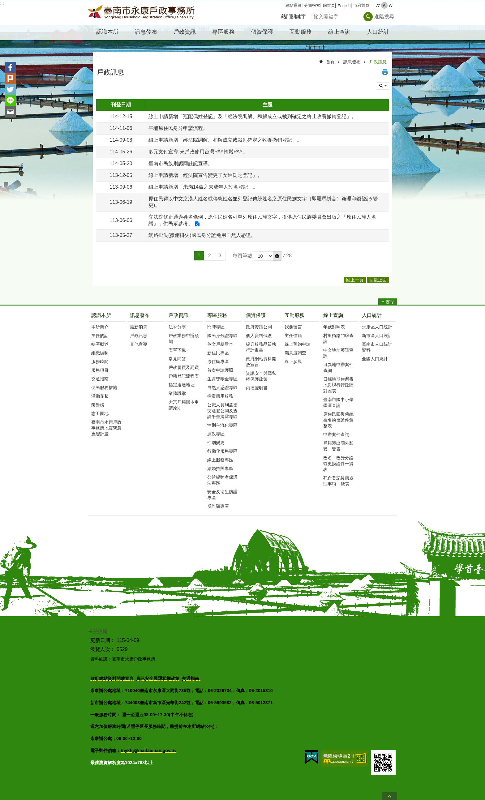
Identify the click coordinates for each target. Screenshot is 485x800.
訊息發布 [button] (146, 32)
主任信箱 (293, 335)
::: (2, 3)
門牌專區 (216, 326)
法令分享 (177, 326)
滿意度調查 (295, 352)
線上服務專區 (220, 459)
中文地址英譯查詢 (338, 353)
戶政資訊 (178, 315)
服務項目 (100, 370)
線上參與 (293, 361)
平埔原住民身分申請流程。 (178, 128)
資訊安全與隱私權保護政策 (261, 376)
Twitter (10, 89)
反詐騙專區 (218, 506)
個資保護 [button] (262, 32)
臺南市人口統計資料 (377, 347)
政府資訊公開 (259, 326)
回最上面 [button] (378, 279)
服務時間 (100, 361)
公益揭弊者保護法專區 (222, 480)
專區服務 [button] (223, 32)
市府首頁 (361, 5)
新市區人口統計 (377, 335)
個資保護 (256, 315)
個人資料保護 (259, 335)
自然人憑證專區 (222, 387)
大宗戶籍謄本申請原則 (184, 405)
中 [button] (384, 5)
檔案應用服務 (220, 396)
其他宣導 (138, 344)
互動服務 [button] (301, 32)
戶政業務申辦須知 (184, 338)
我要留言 (293, 326)
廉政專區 (216, 433)
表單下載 (177, 350)
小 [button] (378, 5)
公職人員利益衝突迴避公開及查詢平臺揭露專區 (222, 410)
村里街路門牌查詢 (338, 338)
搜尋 (316, 15)
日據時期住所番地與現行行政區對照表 (338, 385)
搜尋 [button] (368, 16)
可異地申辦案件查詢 (338, 367)
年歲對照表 (334, 326)
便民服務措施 (104, 387)
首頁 (330, 61)
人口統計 (372, 315)
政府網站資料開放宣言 (261, 361)
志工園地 (100, 413)
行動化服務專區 (222, 451)
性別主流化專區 (222, 425)
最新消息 (138, 326)
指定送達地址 (182, 384)
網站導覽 (293, 5)
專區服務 (217, 315)
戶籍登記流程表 (184, 376)
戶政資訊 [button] (185, 32)
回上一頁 (354, 279)
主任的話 (100, 335)
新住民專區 (218, 352)
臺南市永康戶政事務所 (142, 12)
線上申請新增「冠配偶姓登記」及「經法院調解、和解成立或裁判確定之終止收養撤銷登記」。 (252, 116)
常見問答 (177, 358)
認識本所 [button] (107, 32)
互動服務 (294, 315)
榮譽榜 (97, 404)
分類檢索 (312, 5)
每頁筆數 (242, 255)
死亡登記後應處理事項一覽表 (338, 481)
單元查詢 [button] (383, 86)
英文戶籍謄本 (220, 344)
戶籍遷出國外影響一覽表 (338, 446)
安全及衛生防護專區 (222, 494)
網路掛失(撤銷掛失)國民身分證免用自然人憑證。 (202, 235)
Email (10, 112)
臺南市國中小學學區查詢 (338, 402)
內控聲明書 (257, 387)
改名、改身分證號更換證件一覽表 (338, 463)
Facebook (10, 67)
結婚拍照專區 (220, 468)
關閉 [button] (390, 301)
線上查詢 (333, 315)
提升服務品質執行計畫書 (261, 347)
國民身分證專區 (222, 335)
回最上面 (389, 796)
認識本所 (101, 315)
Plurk (10, 78)
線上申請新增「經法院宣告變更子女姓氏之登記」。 (205, 175)
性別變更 (216, 442)
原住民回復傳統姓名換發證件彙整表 (338, 420)
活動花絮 (100, 396)
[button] (277, 256)
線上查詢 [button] (339, 32)
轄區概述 (100, 344)
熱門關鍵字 (293, 16)
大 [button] (391, 5)
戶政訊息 (378, 61)
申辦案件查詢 (336, 434)
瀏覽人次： (102, 649)
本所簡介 (100, 326)
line (10, 100)
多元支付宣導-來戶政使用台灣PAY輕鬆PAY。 (198, 151)
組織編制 (100, 352)
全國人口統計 (375, 358)
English (343, 5)
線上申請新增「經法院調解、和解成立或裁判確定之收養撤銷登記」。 (225, 140)
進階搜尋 (384, 16)
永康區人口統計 (377, 326)
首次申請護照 (220, 370)
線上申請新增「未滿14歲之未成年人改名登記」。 (203, 187)
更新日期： (102, 640)
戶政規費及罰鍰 (184, 367)
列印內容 (385, 72)
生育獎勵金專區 (222, 378)
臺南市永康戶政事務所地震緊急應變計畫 (106, 428)
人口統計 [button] (378, 32)
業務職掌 (177, 393)
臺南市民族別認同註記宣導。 (180, 163)
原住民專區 (218, 361)
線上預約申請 (298, 344)
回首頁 (329, 5)
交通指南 (100, 378)
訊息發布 (352, 61)
